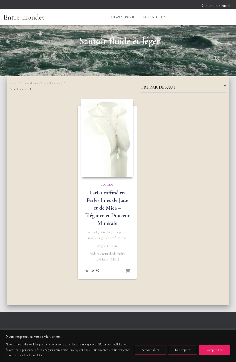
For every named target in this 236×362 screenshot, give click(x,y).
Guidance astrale (123, 17)
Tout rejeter (182, 350)
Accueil (14, 83)
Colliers (107, 184)
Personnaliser (150, 350)
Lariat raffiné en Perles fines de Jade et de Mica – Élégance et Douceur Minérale (107, 207)
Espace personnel (215, 5)
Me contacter (154, 17)
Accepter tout (215, 350)
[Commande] (183, 88)
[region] (118, 346)
